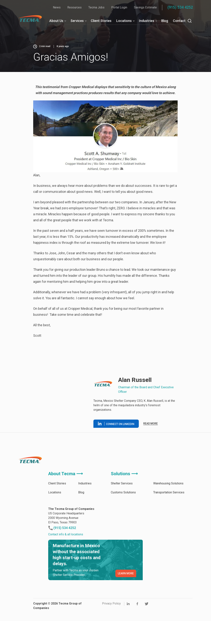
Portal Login (119, 7)
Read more (150, 423)
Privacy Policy (111, 603)
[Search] (190, 21)
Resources (74, 7)
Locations (124, 21)
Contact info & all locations (65, 534)
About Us (56, 21)
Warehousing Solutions (168, 483)
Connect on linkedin (116, 424)
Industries (146, 21)
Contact (179, 21)
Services (77, 21)
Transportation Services (168, 492)
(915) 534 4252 (180, 7)
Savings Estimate (145, 7)
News (57, 7)
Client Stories (101, 21)
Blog (164, 21)
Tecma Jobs (96, 7)
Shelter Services (122, 483)
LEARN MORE (126, 573)
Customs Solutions (123, 492)
